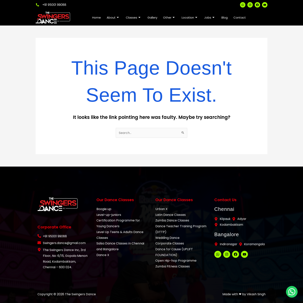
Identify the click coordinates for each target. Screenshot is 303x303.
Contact (239, 17)
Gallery (152, 17)
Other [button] (169, 17)
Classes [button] (133, 17)
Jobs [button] (209, 17)
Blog (224, 17)
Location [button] (189, 17)
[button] (293, 295)
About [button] (113, 17)
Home (96, 17)
